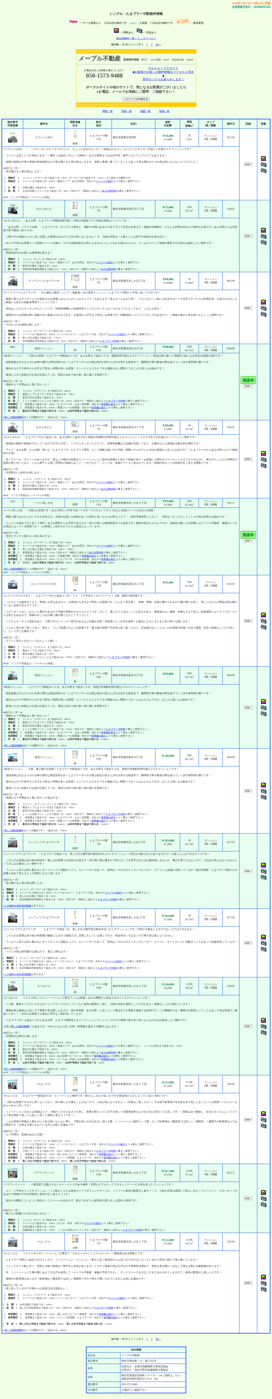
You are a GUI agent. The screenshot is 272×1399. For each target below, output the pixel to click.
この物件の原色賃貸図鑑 (18, 905)
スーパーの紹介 (104, 181)
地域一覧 (164, 111)
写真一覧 (126, 111)
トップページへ (147, 38)
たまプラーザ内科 (109, 341)
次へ (158, 44)
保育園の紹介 (108, 404)
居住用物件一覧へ (126, 38)
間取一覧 (107, 111)
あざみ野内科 (109, 190)
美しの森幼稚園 (13, 417)
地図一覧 (145, 111)
